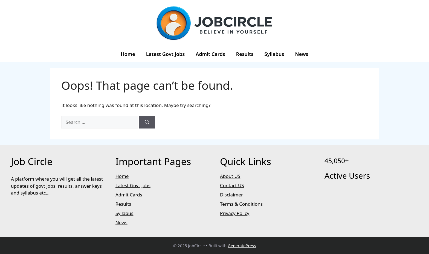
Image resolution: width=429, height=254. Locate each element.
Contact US (232, 185)
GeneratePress (242, 245)
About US (230, 176)
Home (128, 54)
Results (245, 54)
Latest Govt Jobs (165, 54)
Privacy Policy (234, 213)
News (301, 54)
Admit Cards (210, 54)
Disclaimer (231, 195)
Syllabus (274, 54)
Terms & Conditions (241, 204)
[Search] (147, 122)
